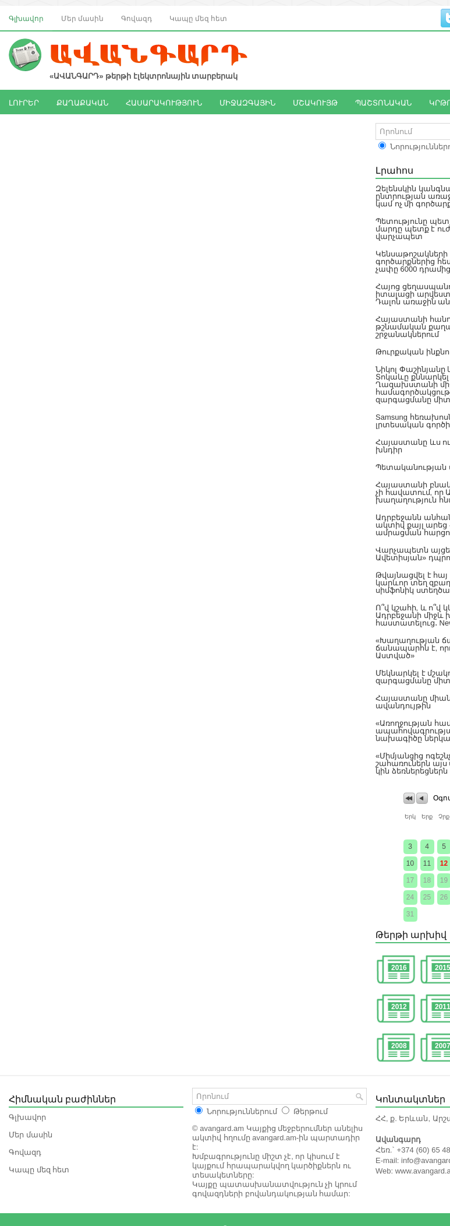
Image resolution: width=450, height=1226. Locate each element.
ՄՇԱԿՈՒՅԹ (315, 102)
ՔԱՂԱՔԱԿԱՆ (82, 102)
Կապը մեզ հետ (198, 18)
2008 (399, 1046)
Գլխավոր (26, 18)
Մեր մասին (82, 18)
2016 (399, 968)
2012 (399, 1007)
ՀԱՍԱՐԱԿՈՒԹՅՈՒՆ (164, 102)
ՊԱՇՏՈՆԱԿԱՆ (383, 102)
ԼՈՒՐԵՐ (24, 102)
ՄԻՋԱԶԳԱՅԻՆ (247, 102)
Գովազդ (136, 18)
